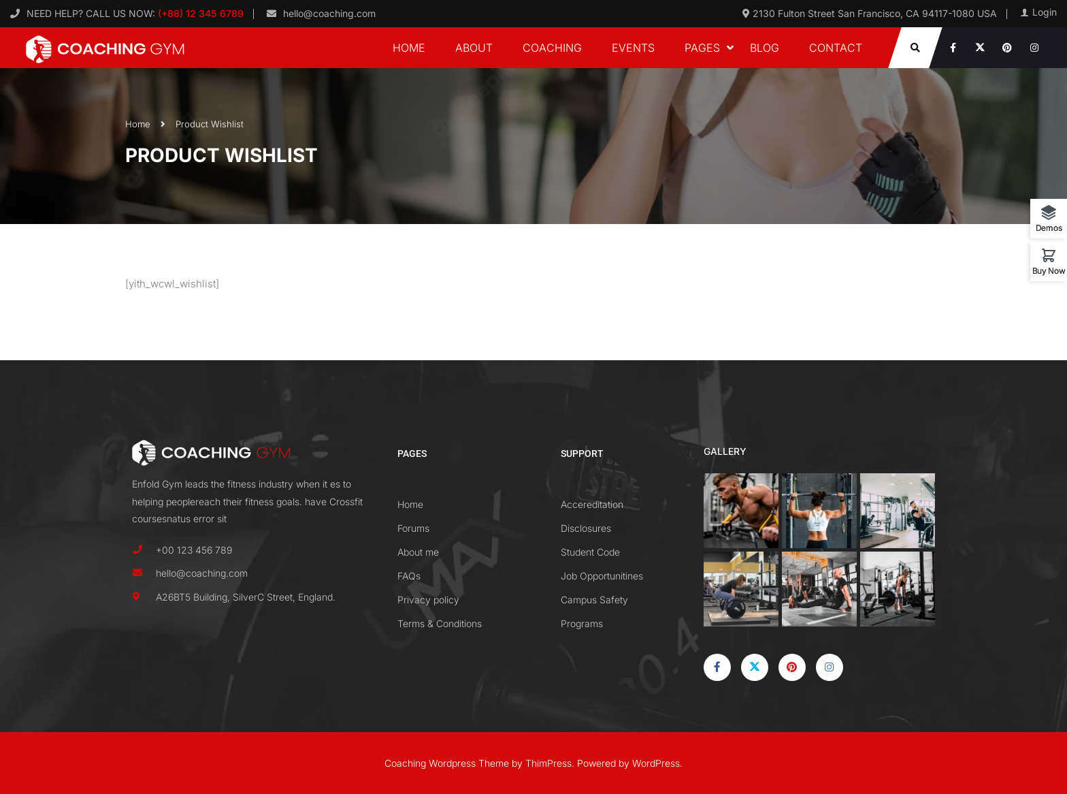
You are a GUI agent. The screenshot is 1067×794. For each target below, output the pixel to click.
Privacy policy (428, 599)
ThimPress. (549, 763)
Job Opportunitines (602, 576)
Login (1044, 12)
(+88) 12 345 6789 (199, 13)
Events (633, 47)
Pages (702, 47)
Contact (835, 47)
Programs (582, 623)
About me (418, 552)
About (474, 47)
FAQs (409, 576)
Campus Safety (594, 599)
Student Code (590, 552)
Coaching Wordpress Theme (446, 763)
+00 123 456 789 (194, 550)
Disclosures (586, 528)
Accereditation (592, 504)
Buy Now (1049, 270)
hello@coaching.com (329, 13)
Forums (413, 528)
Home (409, 47)
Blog (764, 47)
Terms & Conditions (439, 623)
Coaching (552, 47)
